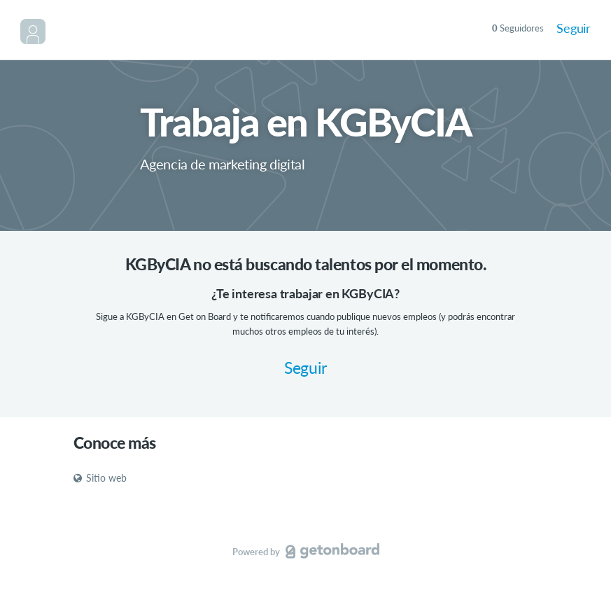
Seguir (573, 28)
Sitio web (100, 478)
